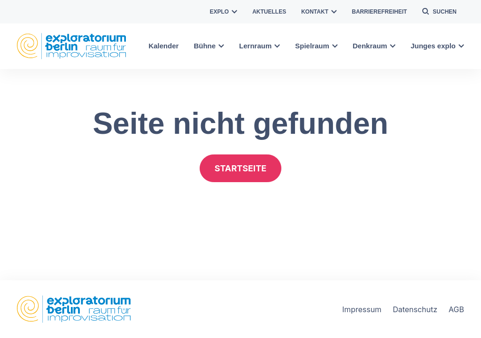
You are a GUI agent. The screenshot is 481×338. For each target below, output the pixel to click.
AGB (456, 309)
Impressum (362, 309)
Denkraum (374, 46)
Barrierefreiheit (379, 11)
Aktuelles (269, 11)
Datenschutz (415, 309)
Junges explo (437, 46)
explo (224, 11)
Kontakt (319, 11)
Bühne (209, 46)
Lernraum (259, 46)
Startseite (241, 168)
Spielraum (316, 46)
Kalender (163, 46)
